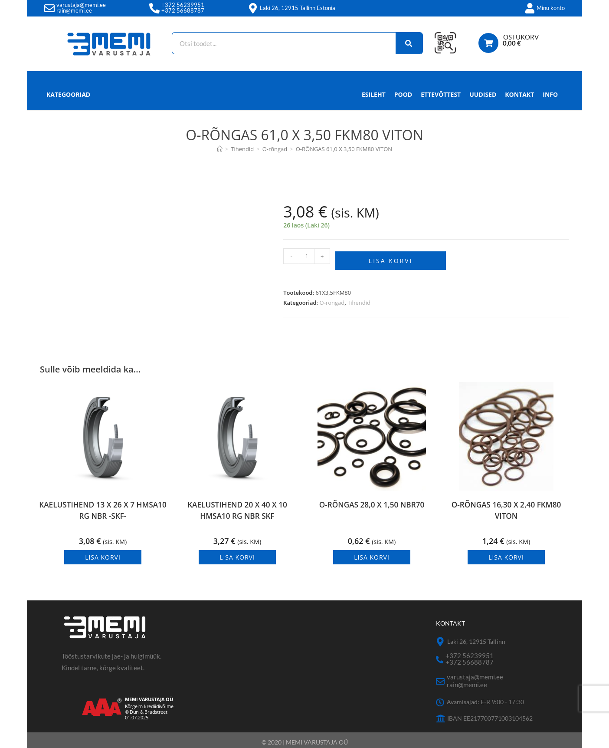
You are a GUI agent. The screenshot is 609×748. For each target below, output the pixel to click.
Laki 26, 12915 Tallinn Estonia (297, 7)
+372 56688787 (182, 10)
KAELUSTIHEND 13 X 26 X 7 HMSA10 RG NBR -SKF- (102, 509)
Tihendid (358, 299)
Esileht (374, 94)
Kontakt (519, 94)
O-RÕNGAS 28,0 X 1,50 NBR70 (372, 502)
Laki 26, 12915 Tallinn (476, 638)
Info (550, 96)
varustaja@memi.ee (81, 4)
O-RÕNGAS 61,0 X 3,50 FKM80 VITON (344, 149)
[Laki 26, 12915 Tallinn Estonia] (253, 8)
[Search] (405, 43)
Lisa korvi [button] (103, 554)
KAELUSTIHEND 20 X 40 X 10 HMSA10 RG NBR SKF (237, 509)
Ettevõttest (441, 94)
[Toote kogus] (306, 256)
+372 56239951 (182, 4)
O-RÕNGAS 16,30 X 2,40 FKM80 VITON (506, 509)
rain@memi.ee (74, 10)
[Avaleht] (220, 149)
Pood (403, 94)
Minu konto (551, 7)
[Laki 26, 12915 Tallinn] (440, 638)
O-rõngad (332, 299)
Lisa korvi (391, 258)
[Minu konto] (529, 8)
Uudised (482, 94)
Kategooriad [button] (68, 94)
